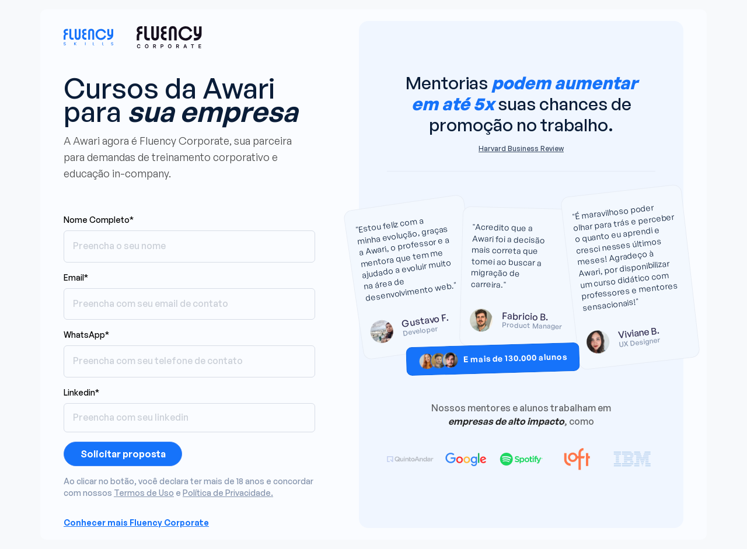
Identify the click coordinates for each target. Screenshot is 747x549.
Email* (76, 277)
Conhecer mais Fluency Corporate (136, 522)
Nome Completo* (99, 220)
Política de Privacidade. (228, 493)
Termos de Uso (144, 493)
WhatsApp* (86, 335)
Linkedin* (81, 392)
